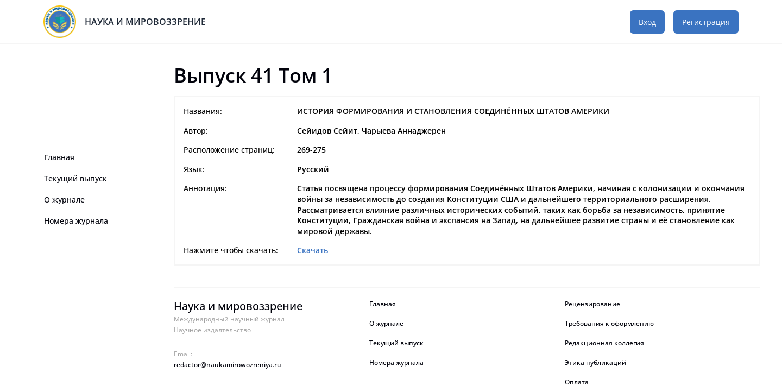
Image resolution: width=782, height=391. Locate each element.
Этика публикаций (595, 363)
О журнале (64, 199)
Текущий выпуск (75, 178)
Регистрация (706, 22)
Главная (59, 157)
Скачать (312, 250)
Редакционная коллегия (604, 343)
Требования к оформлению (609, 323)
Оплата (577, 382)
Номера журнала (76, 221)
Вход (647, 22)
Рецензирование (593, 304)
